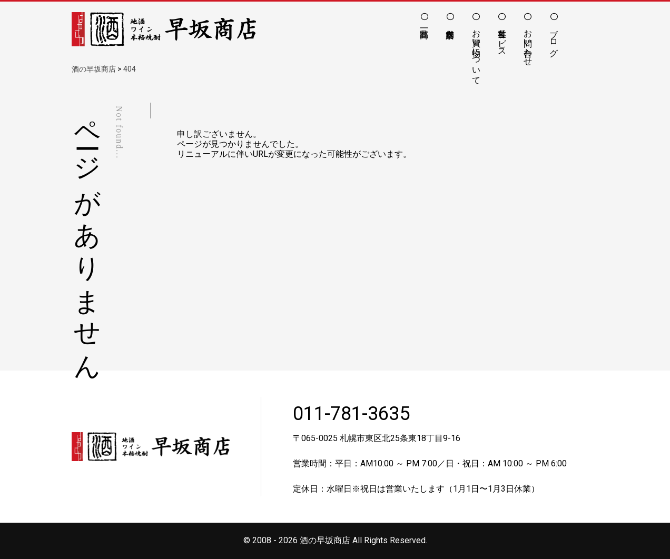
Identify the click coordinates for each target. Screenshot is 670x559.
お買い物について (476, 52)
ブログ (553, 38)
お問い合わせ (528, 43)
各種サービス (502, 38)
